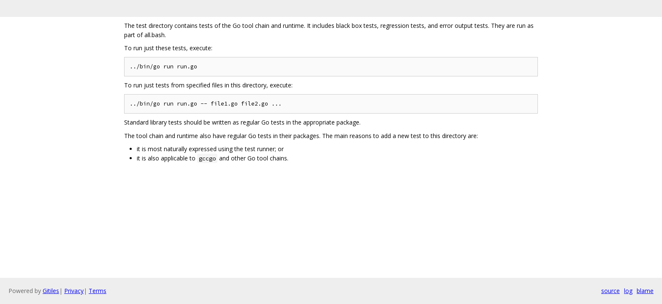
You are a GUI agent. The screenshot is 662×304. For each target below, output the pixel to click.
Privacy (74, 291)
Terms (97, 291)
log (628, 291)
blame (645, 291)
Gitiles (51, 291)
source (610, 291)
